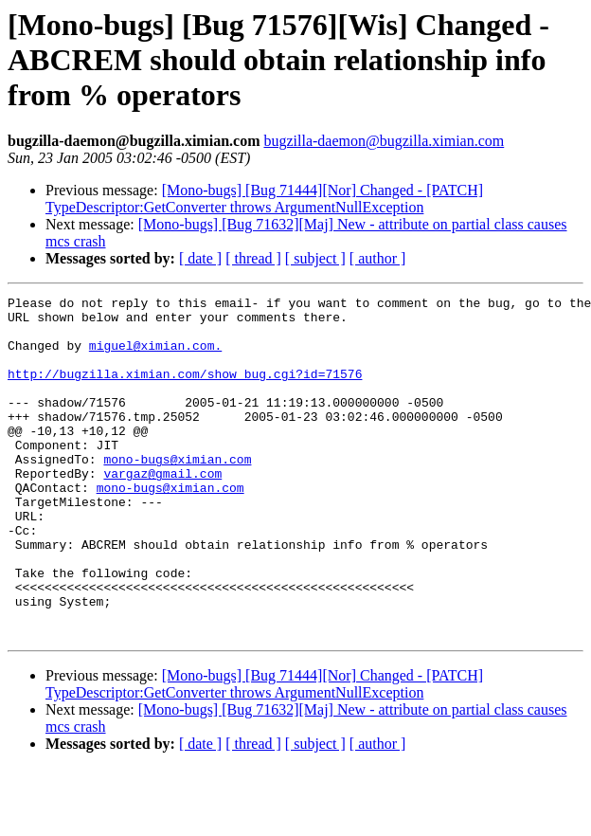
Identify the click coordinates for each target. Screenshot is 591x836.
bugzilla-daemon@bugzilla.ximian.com (383, 141)
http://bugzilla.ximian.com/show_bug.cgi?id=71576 (185, 390)
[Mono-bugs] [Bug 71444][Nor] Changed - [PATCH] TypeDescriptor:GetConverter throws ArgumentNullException (264, 198)
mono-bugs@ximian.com (177, 492)
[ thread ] (253, 258)
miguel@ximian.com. (155, 356)
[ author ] (377, 258)
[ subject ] (315, 258)
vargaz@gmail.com (162, 509)
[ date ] (200, 258)
